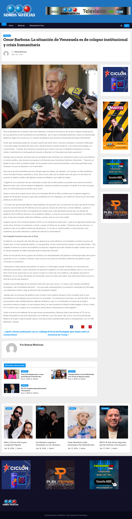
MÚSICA (9, 408)
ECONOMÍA (105, 408)
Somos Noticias (20, 52)
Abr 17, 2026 (73, 448)
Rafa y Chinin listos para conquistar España (15, 443)
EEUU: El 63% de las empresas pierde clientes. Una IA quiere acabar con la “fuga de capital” (113, 444)
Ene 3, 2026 (73, 379)
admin (34, 379)
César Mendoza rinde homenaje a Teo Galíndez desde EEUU (82, 444)
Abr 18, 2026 (9, 448)
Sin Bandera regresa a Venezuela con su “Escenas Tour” (48, 444)
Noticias (21, 25)
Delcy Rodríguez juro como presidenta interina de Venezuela (32, 376)
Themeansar (83, 515)
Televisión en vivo (36, 25)
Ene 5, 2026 (25, 379)
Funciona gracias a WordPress (55, 515)
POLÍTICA (7, 35)
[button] (121, 25)
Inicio (11, 25)
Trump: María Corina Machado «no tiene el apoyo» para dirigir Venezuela (81, 376)
